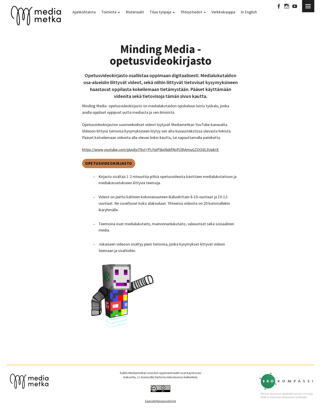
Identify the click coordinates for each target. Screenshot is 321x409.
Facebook (278, 6)
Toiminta (108, 11)
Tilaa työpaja (160, 11)
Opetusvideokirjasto (108, 163)
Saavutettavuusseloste (160, 401)
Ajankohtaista (84, 11)
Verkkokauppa (223, 11)
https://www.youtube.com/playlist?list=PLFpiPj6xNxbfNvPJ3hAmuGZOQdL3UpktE (150, 149)
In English (249, 11)
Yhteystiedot (191, 11)
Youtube (294, 6)
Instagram (286, 6)
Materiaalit (135, 11)
